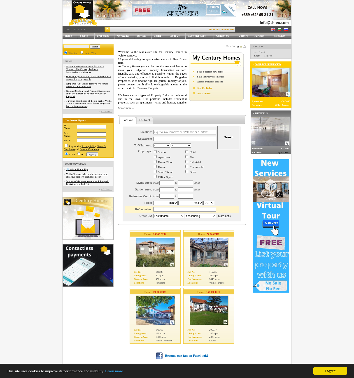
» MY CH (258, 46)
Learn (160, 36)
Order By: (146, 216)
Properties (105, 36)
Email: (67, 140)
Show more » (126, 108)
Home (68, 35)
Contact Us (226, 36)
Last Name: (67, 134)
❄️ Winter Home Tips (77, 169)
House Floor (165, 162)
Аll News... (106, 111)
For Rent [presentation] (144, 120)
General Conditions (89, 149)
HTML (72, 154)
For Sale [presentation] (128, 120)
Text (83, 154)
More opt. (224, 216)
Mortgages (123, 35)
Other (193, 172)
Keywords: (145, 139)
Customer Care (197, 35)
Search (84, 35)
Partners (259, 35)
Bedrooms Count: (140, 196)
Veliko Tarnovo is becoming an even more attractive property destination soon (87, 175)
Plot (192, 157)
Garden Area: (143, 189)
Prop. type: (145, 151)
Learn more (114, 371)
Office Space (165, 177)
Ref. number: (143, 209)
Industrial (195, 162)
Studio (162, 152)
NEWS (68, 61)
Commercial (197, 167)
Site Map (279, 35)
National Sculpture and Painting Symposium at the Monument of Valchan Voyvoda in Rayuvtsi (88, 93)
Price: (148, 202)
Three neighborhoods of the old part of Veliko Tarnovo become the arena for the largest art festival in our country (89, 103)
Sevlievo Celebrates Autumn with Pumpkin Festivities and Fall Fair (87, 182)
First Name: (67, 126)
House (161, 167)
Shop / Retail (165, 172)
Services (144, 36)
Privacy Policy (89, 146)
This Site (73, 53)
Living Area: (144, 182)
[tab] (128, 120)
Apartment (164, 157)
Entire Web (90, 53)
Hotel (193, 152)
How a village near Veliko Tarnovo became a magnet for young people (88, 77)
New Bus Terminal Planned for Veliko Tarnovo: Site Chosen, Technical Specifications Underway (85, 69)
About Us (177, 36)
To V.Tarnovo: (143, 145)
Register (268, 55)
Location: (146, 132)
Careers (243, 35)
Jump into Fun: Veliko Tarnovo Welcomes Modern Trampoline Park (87, 85)
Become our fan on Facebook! (186, 355)
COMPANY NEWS (75, 164)
